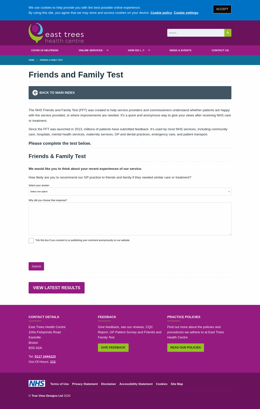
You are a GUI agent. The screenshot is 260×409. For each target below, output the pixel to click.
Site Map (177, 384)
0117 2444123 (45, 356)
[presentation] (55, 252)
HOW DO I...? (136, 50)
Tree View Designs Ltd (47, 395)
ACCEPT (222, 9)
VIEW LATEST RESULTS (56, 287)
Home (31, 60)
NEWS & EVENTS (180, 50)
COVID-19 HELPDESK (44, 50)
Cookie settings (186, 13)
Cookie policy (161, 13)
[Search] (195, 33)
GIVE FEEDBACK (113, 347)
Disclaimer (108, 384)
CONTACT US (220, 50)
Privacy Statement (85, 384)
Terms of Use (59, 384)
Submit (36, 266)
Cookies (162, 384)
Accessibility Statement (136, 384)
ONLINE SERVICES (91, 50)
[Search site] (227, 33)
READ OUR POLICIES (185, 347)
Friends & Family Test (51, 60)
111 (53, 362)
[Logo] (56, 33)
